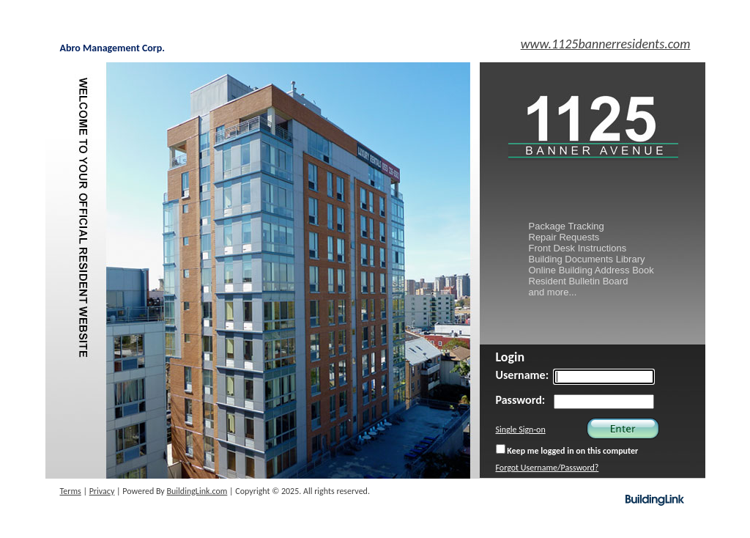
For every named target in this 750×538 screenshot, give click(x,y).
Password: (521, 400)
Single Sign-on (521, 429)
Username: (522, 375)
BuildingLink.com (197, 491)
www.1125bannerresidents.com (606, 44)
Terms (70, 491)
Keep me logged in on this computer (567, 450)
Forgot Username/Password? (547, 468)
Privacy (102, 491)
